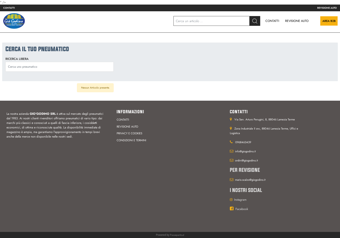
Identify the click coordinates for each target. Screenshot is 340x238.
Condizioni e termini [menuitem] (131, 140)
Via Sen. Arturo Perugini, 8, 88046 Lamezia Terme (264, 119)
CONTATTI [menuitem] (272, 21)
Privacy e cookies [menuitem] (129, 133)
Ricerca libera (17, 59)
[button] (254, 21)
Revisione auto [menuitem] (327, 8)
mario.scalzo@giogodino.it (250, 180)
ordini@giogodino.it (246, 160)
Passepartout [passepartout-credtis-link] (177, 235)
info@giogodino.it (245, 151)
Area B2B (329, 21)
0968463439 (243, 142)
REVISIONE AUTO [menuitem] (297, 21)
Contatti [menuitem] (9, 8)
